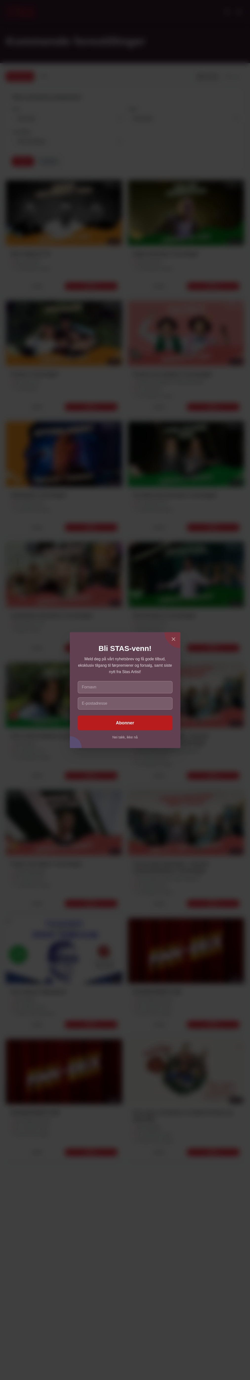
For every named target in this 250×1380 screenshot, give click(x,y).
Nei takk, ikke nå (125, 737)
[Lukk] (173, 639)
